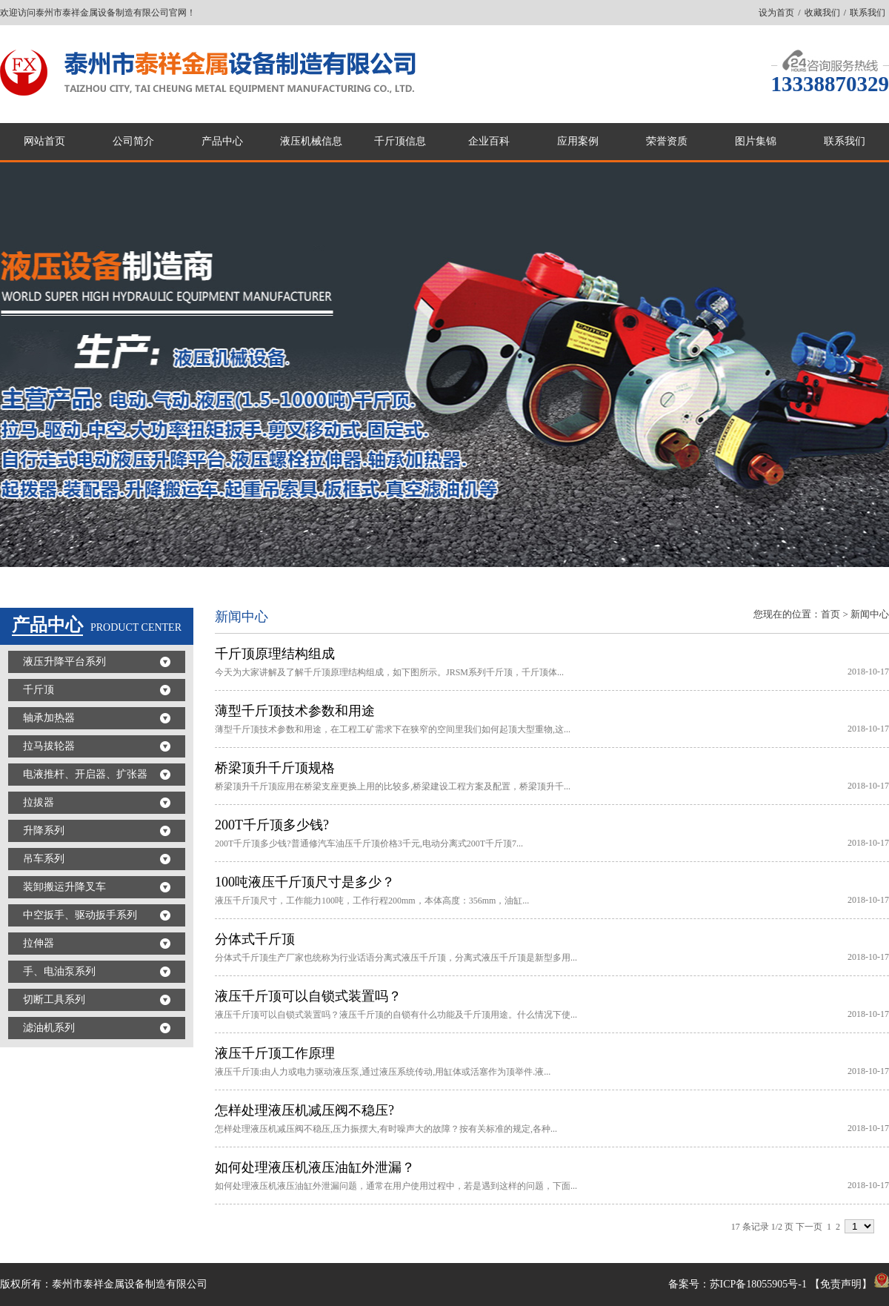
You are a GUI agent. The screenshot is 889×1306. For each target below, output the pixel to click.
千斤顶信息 (400, 141)
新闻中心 (869, 614)
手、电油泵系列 (59, 971)
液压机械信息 (311, 141)
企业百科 (489, 141)
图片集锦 (755, 141)
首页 (830, 614)
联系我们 (867, 12)
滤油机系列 (49, 1027)
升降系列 (43, 830)
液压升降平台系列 (64, 661)
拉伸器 (38, 943)
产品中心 (222, 141)
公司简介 (133, 141)
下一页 (809, 1227)
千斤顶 (38, 689)
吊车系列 (43, 858)
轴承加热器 (49, 717)
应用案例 (578, 141)
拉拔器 (38, 802)
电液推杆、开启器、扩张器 (85, 774)
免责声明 (841, 1284)
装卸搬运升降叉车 (64, 886)
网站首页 (44, 141)
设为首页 (776, 12)
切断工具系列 (54, 999)
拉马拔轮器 (49, 746)
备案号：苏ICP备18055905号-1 (737, 1284)
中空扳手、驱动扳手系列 (80, 915)
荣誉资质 (666, 141)
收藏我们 (822, 12)
